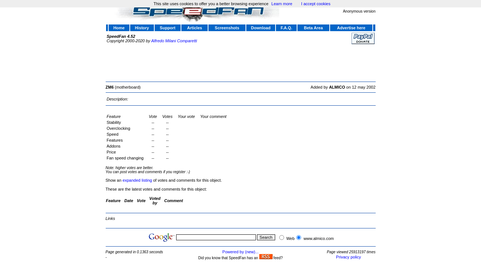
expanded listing (137, 180)
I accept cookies (315, 3)
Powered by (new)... (241, 252)
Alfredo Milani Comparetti (174, 41)
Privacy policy (348, 257)
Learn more (281, 3)
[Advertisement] (241, 62)
